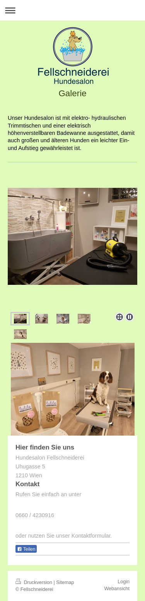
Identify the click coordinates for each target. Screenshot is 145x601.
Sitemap (65, 582)
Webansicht (117, 588)
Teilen (26, 549)
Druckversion (34, 582)
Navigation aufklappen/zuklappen (72, 10)
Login (124, 581)
